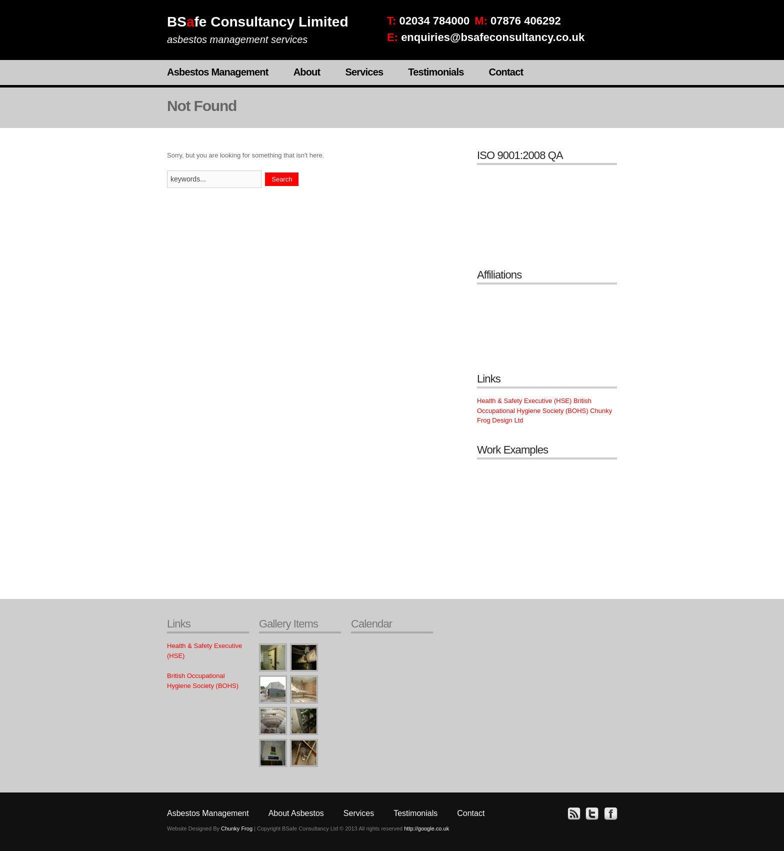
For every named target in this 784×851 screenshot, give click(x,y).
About (307, 72)
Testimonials (436, 72)
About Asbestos (296, 813)
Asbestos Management (217, 72)
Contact (505, 72)
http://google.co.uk (426, 829)
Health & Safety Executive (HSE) (524, 400)
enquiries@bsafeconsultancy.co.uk (492, 37)
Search (282, 179)
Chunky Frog (236, 829)
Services (364, 72)
